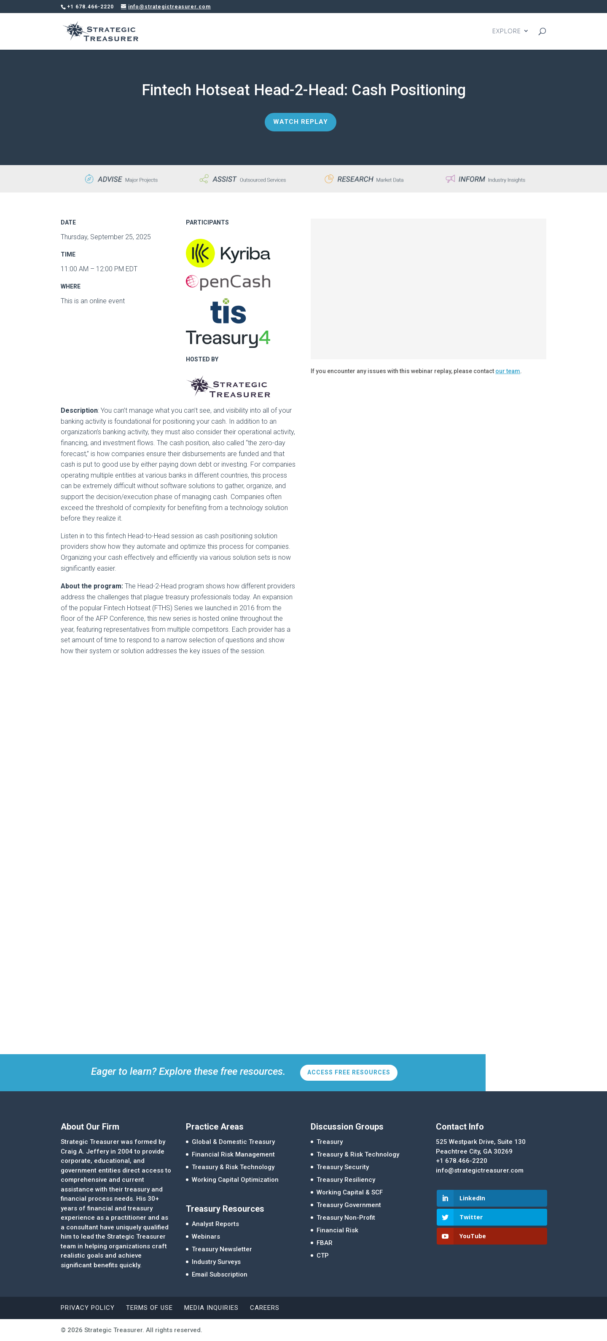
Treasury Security (343, 1167)
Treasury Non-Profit (346, 1217)
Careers (264, 1308)
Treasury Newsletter (222, 1249)
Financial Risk (337, 1230)
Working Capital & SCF (350, 1192)
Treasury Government (349, 1205)
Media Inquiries (211, 1308)
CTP (323, 1255)
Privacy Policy (88, 1308)
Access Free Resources (348, 1072)
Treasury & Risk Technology (233, 1167)
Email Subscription (219, 1274)
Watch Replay (300, 122)
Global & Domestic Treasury (233, 1142)
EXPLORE (506, 32)
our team (507, 371)
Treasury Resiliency (346, 1179)
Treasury (330, 1142)
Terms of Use (149, 1308)
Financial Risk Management (233, 1154)
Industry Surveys (216, 1262)
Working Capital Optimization (235, 1179)
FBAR (325, 1243)
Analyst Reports (215, 1224)
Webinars (206, 1236)
